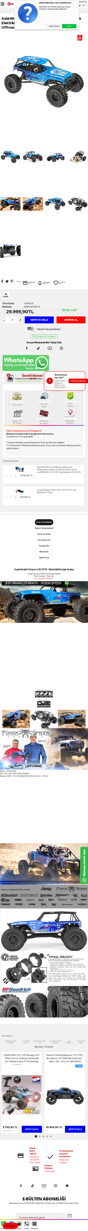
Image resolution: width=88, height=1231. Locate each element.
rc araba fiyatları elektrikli (10, 948)
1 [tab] (36, 1042)
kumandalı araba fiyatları (55, 948)
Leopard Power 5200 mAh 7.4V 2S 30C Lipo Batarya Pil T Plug (56, 396)
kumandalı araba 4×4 (39, 948)
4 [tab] (47, 1042)
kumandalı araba (81, 948)
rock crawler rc (69, 948)
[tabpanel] (21, 999)
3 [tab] (43, 1042)
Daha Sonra (54, 26)
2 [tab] (39, 1042)
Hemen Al (71, 225)
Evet (69, 26)
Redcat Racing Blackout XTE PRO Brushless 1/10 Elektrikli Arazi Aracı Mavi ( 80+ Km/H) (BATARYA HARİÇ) (65, 964)
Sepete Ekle (39, 225)
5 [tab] (50, 1042)
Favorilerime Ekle (59, 189)
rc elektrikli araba (25, 948)
